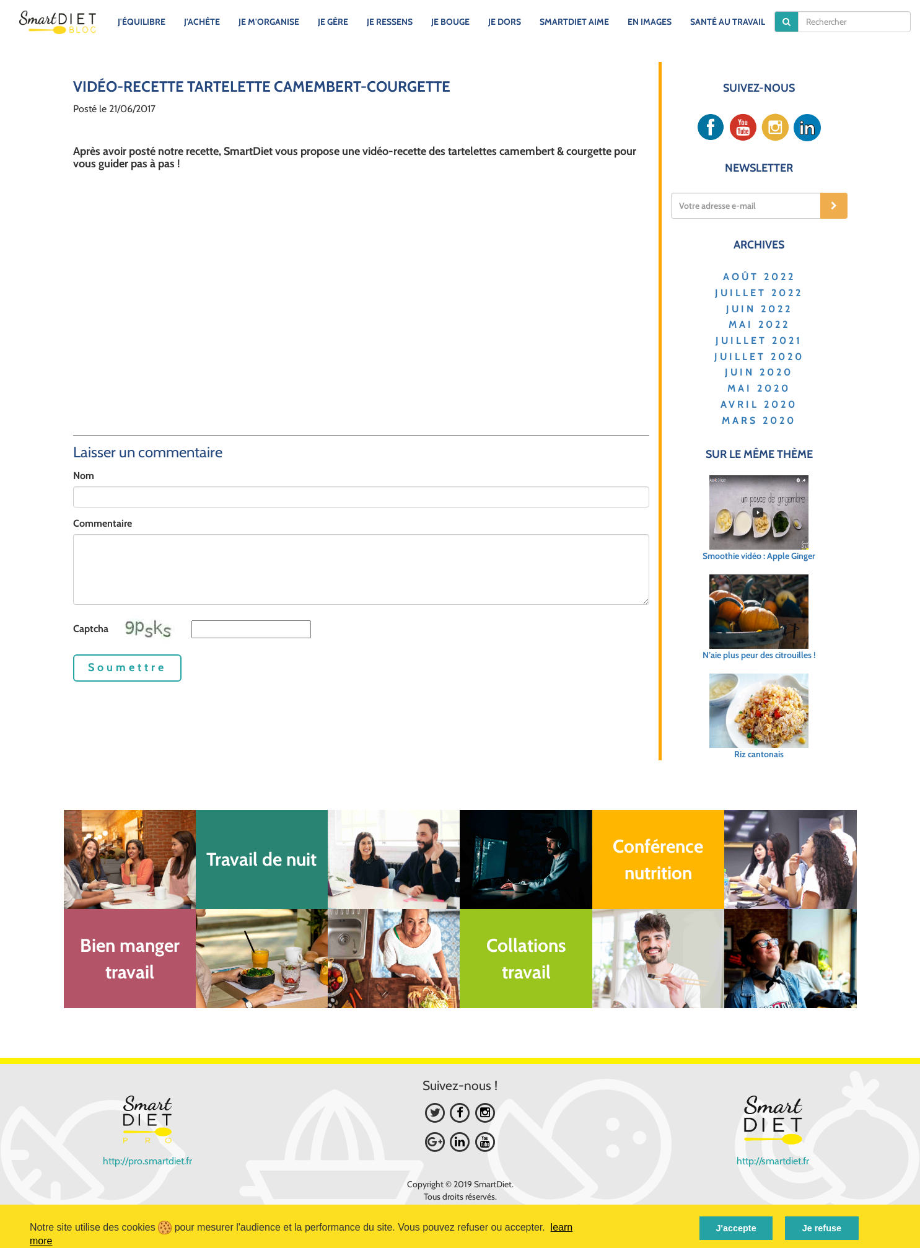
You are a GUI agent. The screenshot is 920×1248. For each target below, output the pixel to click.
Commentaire (102, 523)
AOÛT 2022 (759, 277)
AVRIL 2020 (759, 404)
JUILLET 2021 (759, 340)
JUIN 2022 (759, 309)
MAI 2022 (759, 324)
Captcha (90, 629)
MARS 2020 (759, 420)
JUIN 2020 (759, 372)
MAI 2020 (759, 388)
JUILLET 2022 (759, 293)
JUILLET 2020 (759, 357)
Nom (83, 475)
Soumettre (127, 667)
